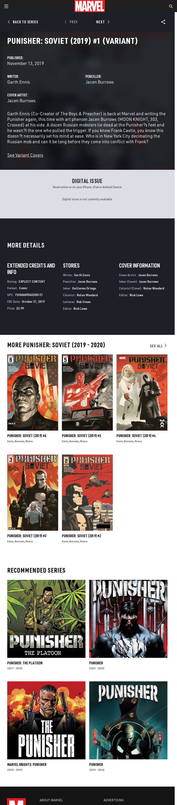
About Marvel (51, 800)
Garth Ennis (18, 82)
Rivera (29, 441)
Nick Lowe (80, 308)
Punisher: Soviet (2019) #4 (136, 435)
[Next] (102, 22)
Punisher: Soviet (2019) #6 (26, 435)
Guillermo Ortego (84, 288)
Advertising (114, 800)
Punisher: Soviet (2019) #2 (81, 535)
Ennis (10, 441)
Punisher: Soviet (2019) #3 (26, 535)
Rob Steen (84, 302)
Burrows (19, 441)
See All (158, 345)
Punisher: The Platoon (24, 663)
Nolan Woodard (87, 295)
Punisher (96, 663)
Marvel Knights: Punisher (26, 764)
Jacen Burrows (99, 82)
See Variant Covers (25, 155)
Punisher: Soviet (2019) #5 (81, 435)
